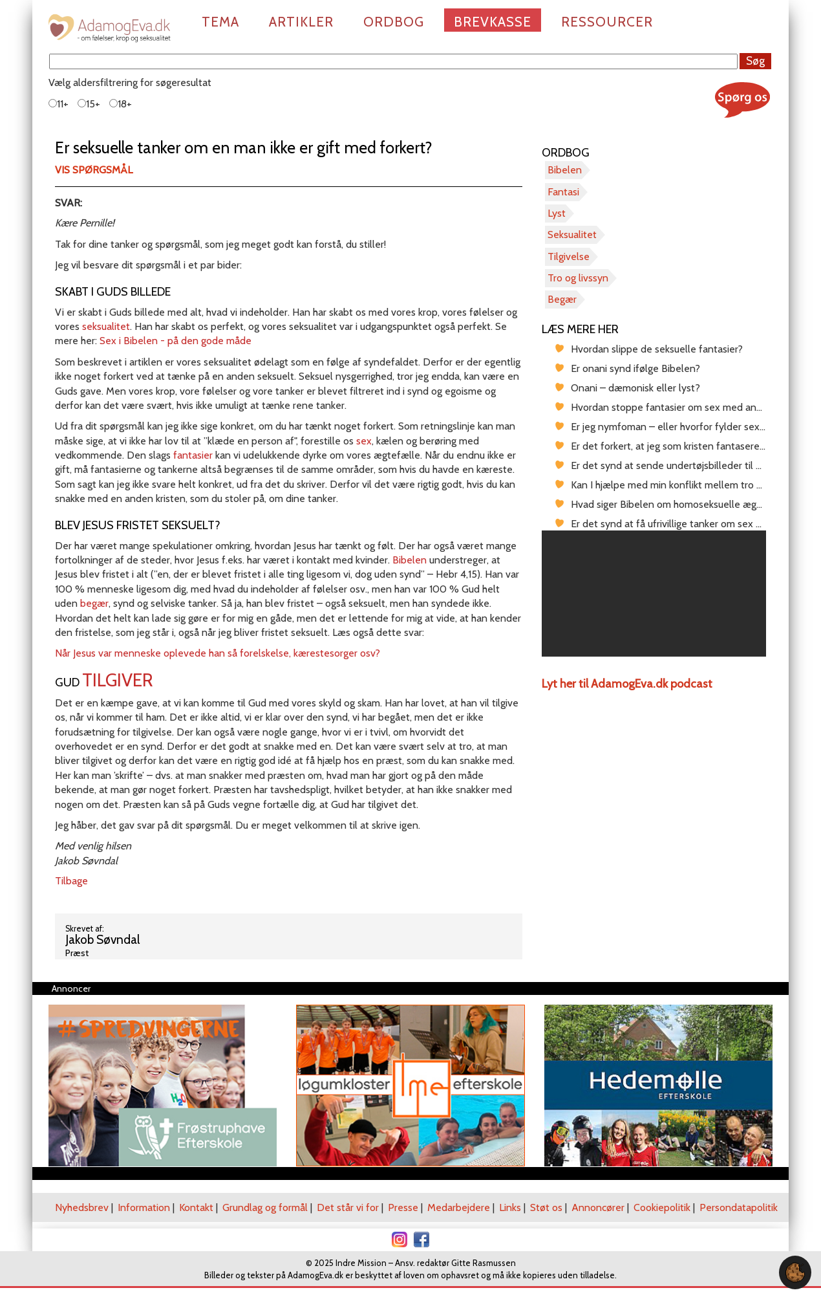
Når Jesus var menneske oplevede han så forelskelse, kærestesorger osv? (217, 653)
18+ (120, 104)
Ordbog (393, 22)
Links (510, 1207)
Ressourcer (607, 22)
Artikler (301, 22)
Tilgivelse (569, 256)
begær (94, 603)
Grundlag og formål (265, 1207)
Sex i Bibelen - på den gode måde (175, 340)
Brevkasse (492, 22)
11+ (58, 104)
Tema (220, 22)
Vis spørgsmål (94, 170)
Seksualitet (572, 234)
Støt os (546, 1207)
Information (144, 1207)
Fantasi (563, 192)
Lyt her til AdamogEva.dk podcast (627, 684)
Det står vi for (348, 1207)
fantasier (194, 455)
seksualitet (106, 326)
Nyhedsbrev (82, 1207)
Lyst (557, 213)
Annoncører (597, 1207)
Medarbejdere (458, 1207)
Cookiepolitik (662, 1207)
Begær (562, 299)
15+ (89, 104)
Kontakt (196, 1207)
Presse (403, 1207)
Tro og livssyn (578, 278)
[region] (654, 593)
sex (364, 441)
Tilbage (71, 881)
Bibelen (410, 560)
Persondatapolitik (738, 1207)
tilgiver (117, 680)
